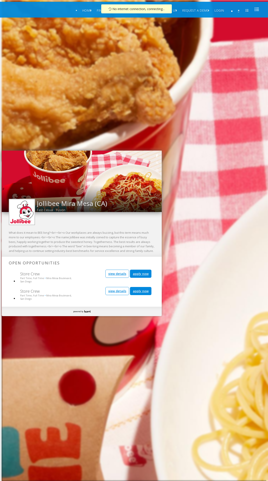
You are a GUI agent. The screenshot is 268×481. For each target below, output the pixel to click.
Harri (87, 311)
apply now (141, 274)
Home (86, 10)
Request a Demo (195, 10)
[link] (157, 155)
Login (219, 10)
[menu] (255, 9)
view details (117, 274)
